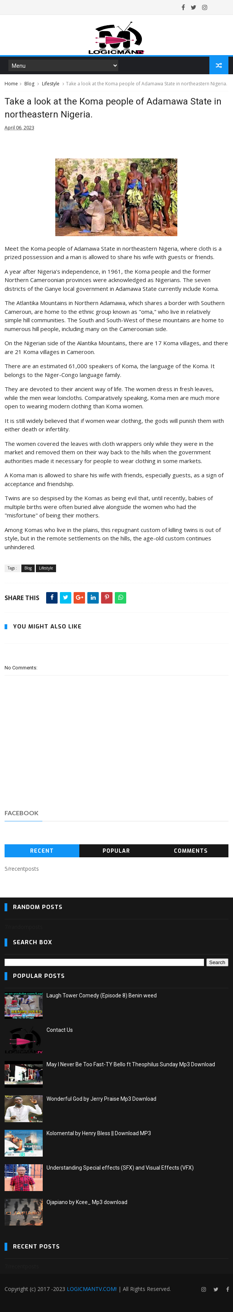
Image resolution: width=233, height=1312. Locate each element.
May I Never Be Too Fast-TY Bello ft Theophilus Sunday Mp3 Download (131, 1064)
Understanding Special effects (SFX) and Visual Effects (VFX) (120, 1168)
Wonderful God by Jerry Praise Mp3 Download (101, 1099)
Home (11, 83)
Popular (116, 851)
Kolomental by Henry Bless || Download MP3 (99, 1133)
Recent (42, 851)
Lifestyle (50, 83)
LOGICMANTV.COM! (92, 1288)
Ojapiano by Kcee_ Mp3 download (87, 1202)
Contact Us (60, 1030)
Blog (29, 83)
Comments (191, 851)
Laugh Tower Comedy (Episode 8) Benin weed (102, 995)
